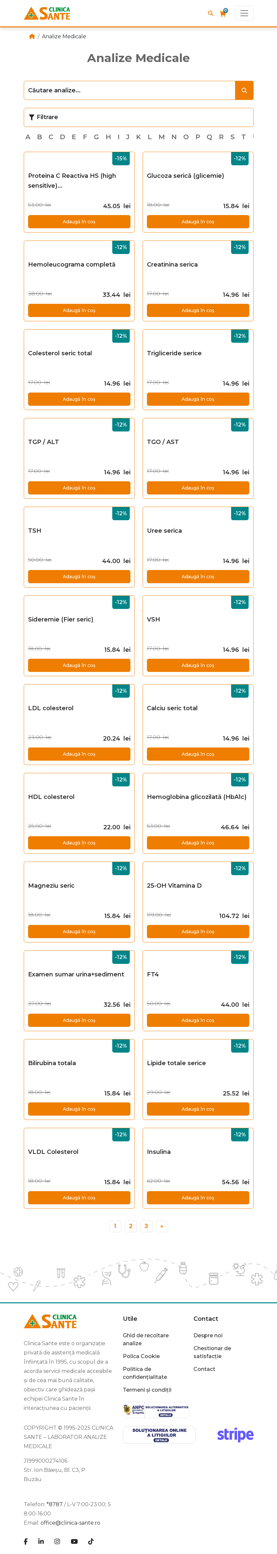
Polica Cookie (141, 1356)
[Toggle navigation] (244, 13)
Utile (130, 1318)
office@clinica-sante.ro (70, 1523)
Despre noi (208, 1335)
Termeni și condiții (147, 1390)
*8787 (55, 1504)
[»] (162, 1226)
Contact (205, 1318)
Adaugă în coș (79, 222)
